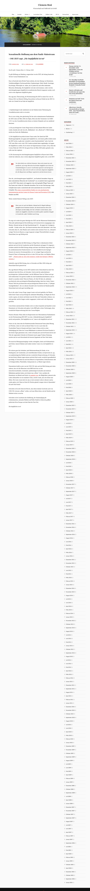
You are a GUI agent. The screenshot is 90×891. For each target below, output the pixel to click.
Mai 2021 (68, 344)
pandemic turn (34, 384)
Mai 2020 (68, 387)
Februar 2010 (69, 739)
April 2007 (69, 832)
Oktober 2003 (69, 875)
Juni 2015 (68, 570)
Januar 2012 (69, 681)
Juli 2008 (68, 796)
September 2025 (70, 168)
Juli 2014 (68, 599)
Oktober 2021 (69, 326)
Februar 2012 (69, 678)
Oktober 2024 (69, 204)
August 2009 (69, 760)
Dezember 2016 (70, 523)
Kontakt (19, 14)
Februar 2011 (69, 699)
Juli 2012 (68, 660)
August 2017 (69, 495)
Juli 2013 (68, 635)
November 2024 (70, 200)
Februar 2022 (69, 312)
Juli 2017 (68, 498)
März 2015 (69, 577)
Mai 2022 (68, 301)
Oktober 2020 (69, 369)
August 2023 (69, 251)
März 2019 (69, 437)
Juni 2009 (68, 767)
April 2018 (69, 470)
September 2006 (70, 843)
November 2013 (70, 620)
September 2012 (70, 653)
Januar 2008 (69, 803)
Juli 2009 (68, 764)
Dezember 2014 (70, 588)
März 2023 (69, 269)
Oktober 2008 (69, 789)
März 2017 (69, 513)
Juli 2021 (68, 337)
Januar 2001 (69, 882)
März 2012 (69, 674)
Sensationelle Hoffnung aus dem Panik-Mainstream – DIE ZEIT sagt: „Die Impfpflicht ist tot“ (32, 60)
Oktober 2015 (69, 566)
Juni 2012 (68, 663)
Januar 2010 (69, 742)
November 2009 (70, 749)
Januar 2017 (69, 520)
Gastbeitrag (69, 132)
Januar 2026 (69, 154)
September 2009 (70, 757)
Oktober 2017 (69, 488)
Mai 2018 (68, 466)
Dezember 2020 (70, 362)
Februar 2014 (69, 613)
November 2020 (70, 366)
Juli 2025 (68, 175)
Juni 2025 (68, 179)
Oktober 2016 (69, 531)
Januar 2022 (69, 315)
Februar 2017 (69, 516)
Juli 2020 (68, 380)
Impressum (75, 14)
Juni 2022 (68, 297)
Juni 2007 (68, 828)
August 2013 (69, 631)
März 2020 (69, 394)
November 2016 (70, 527)
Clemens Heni (45, 4)
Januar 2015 (69, 584)
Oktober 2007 (69, 814)
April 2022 (69, 304)
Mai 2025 (68, 183)
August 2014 (69, 595)
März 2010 (69, 735)
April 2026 (69, 143)
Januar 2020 (69, 401)
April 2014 (69, 606)
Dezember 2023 (70, 236)
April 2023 (69, 265)
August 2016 (69, 538)
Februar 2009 (69, 778)
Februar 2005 (69, 857)
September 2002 (70, 879)
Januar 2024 (69, 233)
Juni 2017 (68, 502)
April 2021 (69, 348)
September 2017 (70, 491)
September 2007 (70, 818)
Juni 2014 (68, 602)
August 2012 (69, 656)
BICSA (57, 14)
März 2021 (69, 351)
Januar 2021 (69, 358)
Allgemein (42, 72)
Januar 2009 (69, 782)
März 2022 (69, 308)
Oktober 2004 (69, 864)
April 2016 (69, 548)
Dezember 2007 (70, 807)
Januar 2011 (69, 703)
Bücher (27, 14)
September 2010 (70, 717)
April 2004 (69, 868)
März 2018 (69, 473)
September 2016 (70, 534)
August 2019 (69, 419)
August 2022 (69, 290)
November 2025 (70, 161)
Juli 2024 (68, 211)
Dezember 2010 (70, 706)
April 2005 (69, 853)
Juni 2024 (68, 215)
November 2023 (70, 240)
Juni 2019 (68, 426)
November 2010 (70, 710)
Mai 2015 (68, 574)
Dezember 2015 (70, 559)
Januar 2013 (69, 645)
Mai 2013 (68, 642)
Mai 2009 (68, 771)
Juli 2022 (68, 294)
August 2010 (69, 721)
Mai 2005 (68, 850)
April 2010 (69, 731)
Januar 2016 (69, 556)
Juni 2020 (68, 383)
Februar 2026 (69, 150)
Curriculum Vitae (37, 14)
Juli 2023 (68, 254)
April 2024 (69, 222)
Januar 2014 (69, 617)
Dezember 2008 (70, 785)
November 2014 (70, 592)
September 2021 (70, 330)
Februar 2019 (69, 441)
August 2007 (69, 821)
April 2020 (69, 391)
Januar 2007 (69, 839)
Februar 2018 (69, 477)
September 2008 (70, 792)
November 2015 (70, 563)
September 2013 (70, 627)
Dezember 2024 (70, 197)
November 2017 (70, 484)
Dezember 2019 (70, 405)
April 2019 (69, 434)
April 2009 (69, 774)
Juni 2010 (68, 728)
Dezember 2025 (70, 157)
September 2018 (70, 459)
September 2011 (70, 688)
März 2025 (69, 186)
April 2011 (69, 696)
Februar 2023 (69, 272)
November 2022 (70, 279)
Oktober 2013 (69, 624)
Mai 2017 (68, 505)
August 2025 (69, 172)
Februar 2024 (69, 229)
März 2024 (69, 226)
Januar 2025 (69, 193)
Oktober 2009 (69, 753)
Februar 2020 (69, 398)
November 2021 (70, 322)
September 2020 (70, 373)
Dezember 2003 (70, 871)
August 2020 (69, 376)
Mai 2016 (68, 545)
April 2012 (69, 670)
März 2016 (69, 552)
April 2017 (69, 509)
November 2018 (70, 452)
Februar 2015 (69, 581)
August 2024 (69, 208)
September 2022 (70, 287)
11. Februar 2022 (29, 72)
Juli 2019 (68, 423)
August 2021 (69, 333)
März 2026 (69, 147)
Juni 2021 (68, 340)
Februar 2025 (69, 190)
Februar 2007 (69, 836)
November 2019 (70, 409)
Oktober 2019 (69, 412)
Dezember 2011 (70, 685)
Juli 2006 (68, 846)
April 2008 (69, 800)
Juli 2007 (68, 825)
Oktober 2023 (69, 244)
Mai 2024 (68, 218)
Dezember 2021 (70, 319)
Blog (13, 14)
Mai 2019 (68, 430)
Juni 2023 (68, 258)
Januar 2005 (69, 861)
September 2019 (70, 416)
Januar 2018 (69, 480)
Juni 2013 (68, 638)
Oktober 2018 (69, 455)
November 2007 (70, 810)
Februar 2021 (69, 355)
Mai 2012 (68, 667)
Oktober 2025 (69, 165)
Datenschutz (65, 14)
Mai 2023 (68, 261)
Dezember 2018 (70, 448)
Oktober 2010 (69, 714)
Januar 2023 (69, 276)
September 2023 (70, 247)
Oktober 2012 (69, 649)
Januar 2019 (69, 444)
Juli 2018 (68, 462)
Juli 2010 (68, 724)
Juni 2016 (68, 541)
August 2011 (69, 692)
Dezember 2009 (70, 746)
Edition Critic (49, 14)
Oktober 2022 (69, 283)
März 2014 (69, 609)
